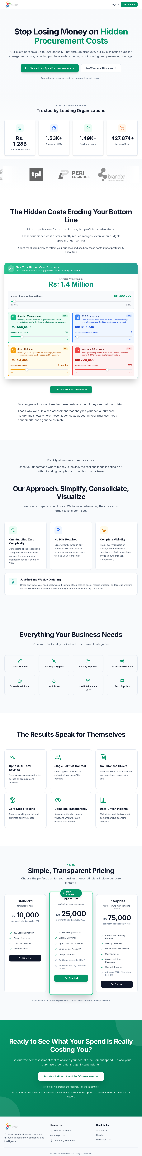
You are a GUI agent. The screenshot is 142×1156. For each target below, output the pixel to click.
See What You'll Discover (101, 68)
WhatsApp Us (103, 1139)
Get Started (129, 4)
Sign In (115, 4)
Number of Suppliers (19, 332)
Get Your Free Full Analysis (71, 389)
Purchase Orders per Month (86, 332)
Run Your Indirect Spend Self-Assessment (49, 68)
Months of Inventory (19, 365)
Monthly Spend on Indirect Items (27, 296)
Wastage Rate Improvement (86, 365)
